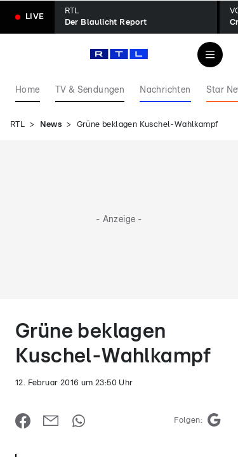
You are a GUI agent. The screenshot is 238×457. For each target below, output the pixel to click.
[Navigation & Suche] (210, 54)
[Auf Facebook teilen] (22, 420)
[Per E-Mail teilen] (50, 420)
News (51, 125)
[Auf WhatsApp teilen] (78, 420)
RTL (17, 125)
